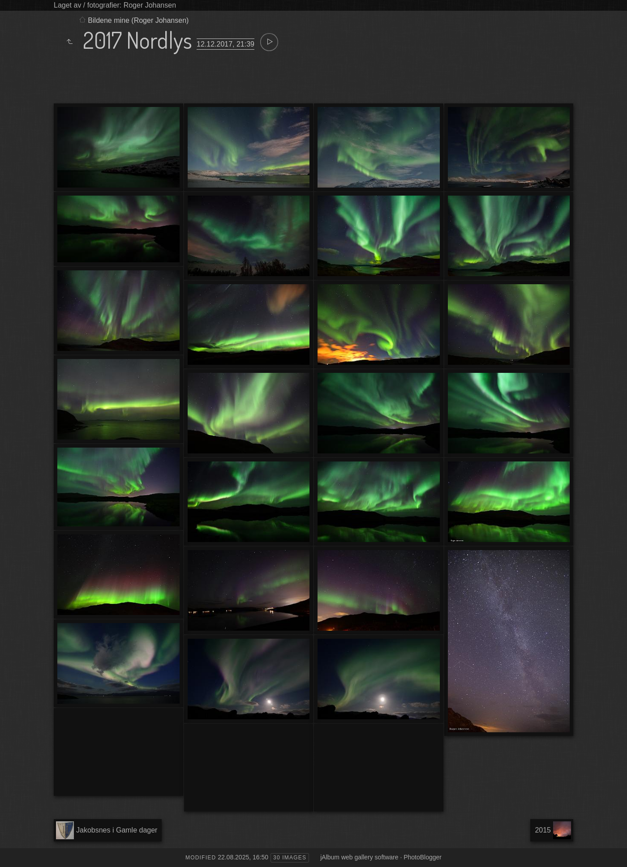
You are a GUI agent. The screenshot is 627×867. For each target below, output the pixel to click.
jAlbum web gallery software (359, 857)
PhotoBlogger (423, 857)
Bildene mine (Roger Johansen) (138, 20)
